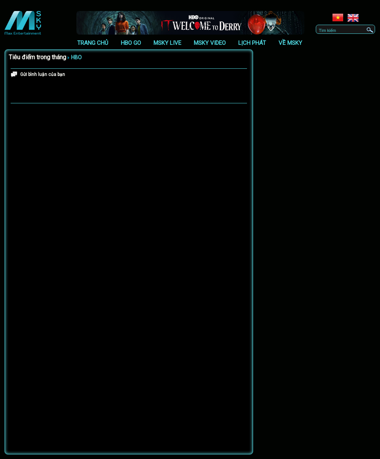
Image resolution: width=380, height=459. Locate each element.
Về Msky (290, 43)
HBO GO (131, 43)
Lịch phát (252, 43)
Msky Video (210, 43)
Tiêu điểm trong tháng (37, 57)
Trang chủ (92, 43)
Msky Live (167, 43)
